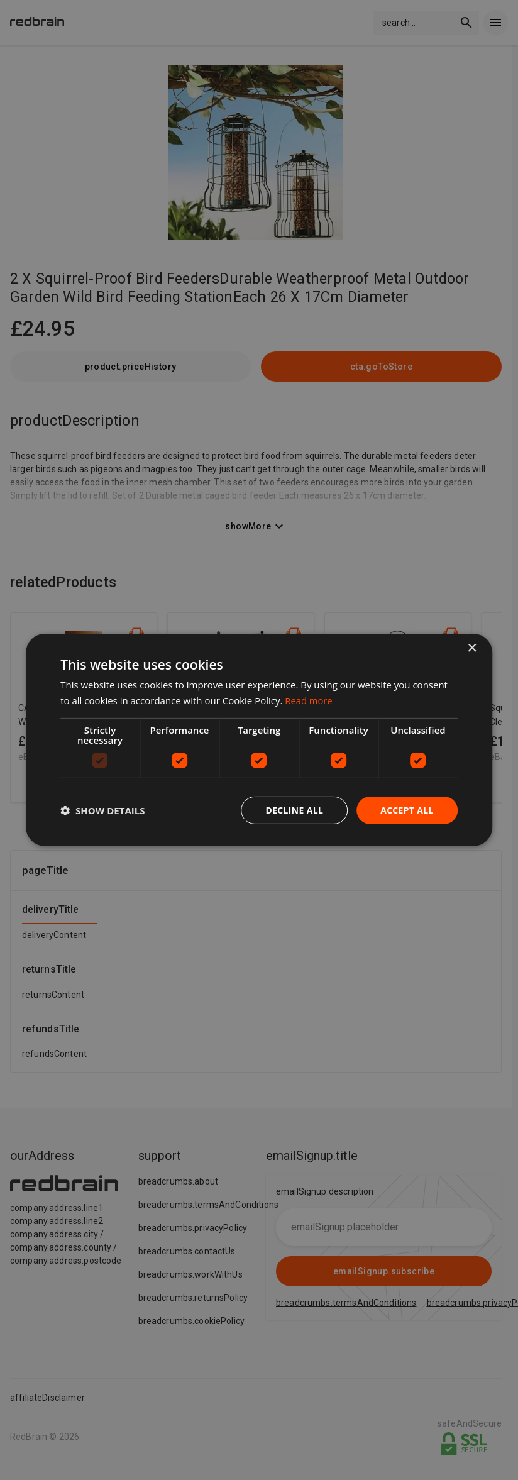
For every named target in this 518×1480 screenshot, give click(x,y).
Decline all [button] (293, 810)
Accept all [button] (406, 810)
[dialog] (259, 740)
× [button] (472, 648)
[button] (102, 810)
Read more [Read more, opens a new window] (309, 700)
